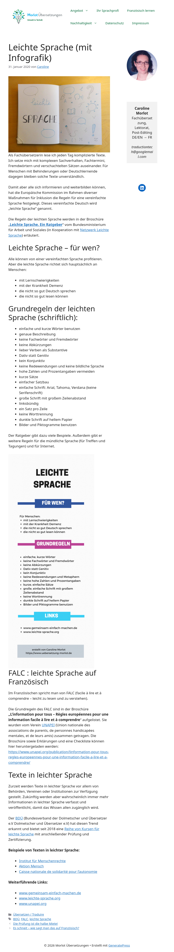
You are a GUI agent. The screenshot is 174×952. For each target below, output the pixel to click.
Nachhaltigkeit (85, 23)
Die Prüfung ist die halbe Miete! (35, 924)
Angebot (81, 10)
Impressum (140, 23)
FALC (24, 919)
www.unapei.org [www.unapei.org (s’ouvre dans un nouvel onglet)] (32, 903)
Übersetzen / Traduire (28, 914)
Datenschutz (114, 23)
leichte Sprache (40, 919)
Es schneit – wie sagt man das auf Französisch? (46, 928)
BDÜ (16, 919)
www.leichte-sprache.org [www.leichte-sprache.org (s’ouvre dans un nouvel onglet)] (39, 898)
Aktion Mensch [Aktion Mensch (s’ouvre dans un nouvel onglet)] (31, 866)
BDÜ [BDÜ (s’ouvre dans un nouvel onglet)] (19, 818)
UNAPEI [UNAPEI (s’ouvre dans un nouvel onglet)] (48, 725)
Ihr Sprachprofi (108, 10)
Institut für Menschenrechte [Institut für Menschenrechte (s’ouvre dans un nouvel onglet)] (42, 860)
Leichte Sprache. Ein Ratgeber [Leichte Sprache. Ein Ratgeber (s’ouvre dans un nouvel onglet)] (36, 224)
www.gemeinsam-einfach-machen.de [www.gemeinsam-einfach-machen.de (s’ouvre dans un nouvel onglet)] (50, 892)
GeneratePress (119, 945)
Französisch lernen (141, 10)
